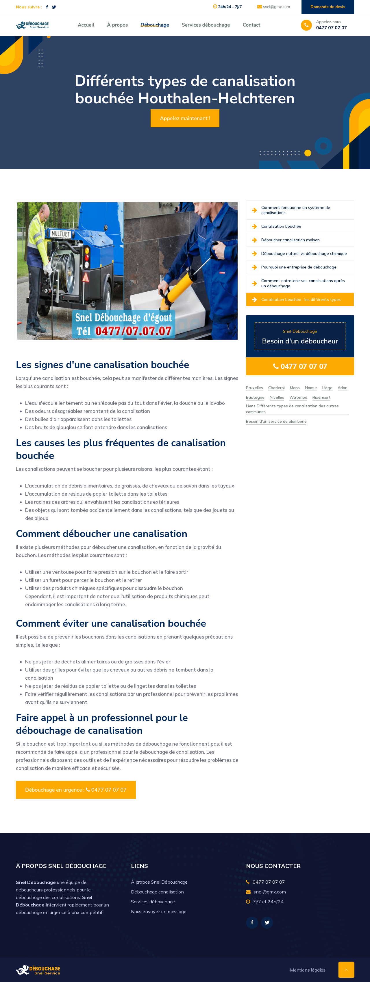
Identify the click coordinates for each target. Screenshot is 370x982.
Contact (251, 25)
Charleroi (276, 387)
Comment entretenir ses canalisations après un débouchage (298, 283)
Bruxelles (254, 387)
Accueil (86, 25)
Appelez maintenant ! (185, 118)
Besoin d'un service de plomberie (276, 421)
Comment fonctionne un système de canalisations (291, 210)
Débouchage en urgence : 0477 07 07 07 (76, 789)
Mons (295, 387)
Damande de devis (327, 7)
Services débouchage (206, 25)
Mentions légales (307, 970)
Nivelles (277, 397)
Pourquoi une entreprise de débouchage (294, 267)
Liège (327, 387)
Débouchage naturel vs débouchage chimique (299, 253)
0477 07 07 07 (300, 366)
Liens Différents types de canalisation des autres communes (292, 408)
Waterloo (298, 397)
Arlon (342, 387)
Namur (311, 387)
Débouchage (154, 25)
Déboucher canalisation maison (286, 239)
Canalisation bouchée (276, 226)
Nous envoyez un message (158, 911)
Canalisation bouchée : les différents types (296, 299)
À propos (117, 25)
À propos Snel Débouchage (159, 882)
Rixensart (321, 397)
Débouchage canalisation (157, 892)
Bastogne (255, 397)
